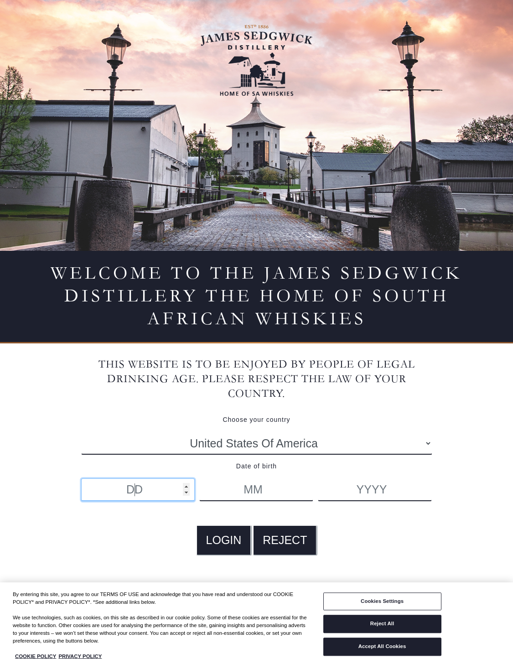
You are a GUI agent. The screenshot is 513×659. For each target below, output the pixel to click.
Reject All (382, 627)
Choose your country (256, 419)
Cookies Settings (382, 604)
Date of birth (256, 466)
